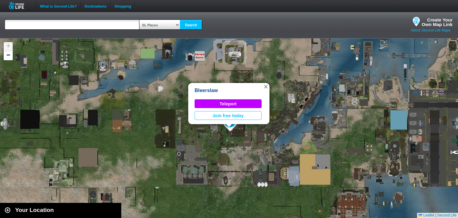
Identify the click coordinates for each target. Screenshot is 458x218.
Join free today (228, 115)
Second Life (19, 6)
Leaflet (426, 215)
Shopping (122, 5)
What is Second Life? (58, 5)
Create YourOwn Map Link (437, 22)
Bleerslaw (206, 90)
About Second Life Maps (430, 30)
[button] (265, 86)
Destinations (95, 5)
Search (191, 25)
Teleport (228, 103)
